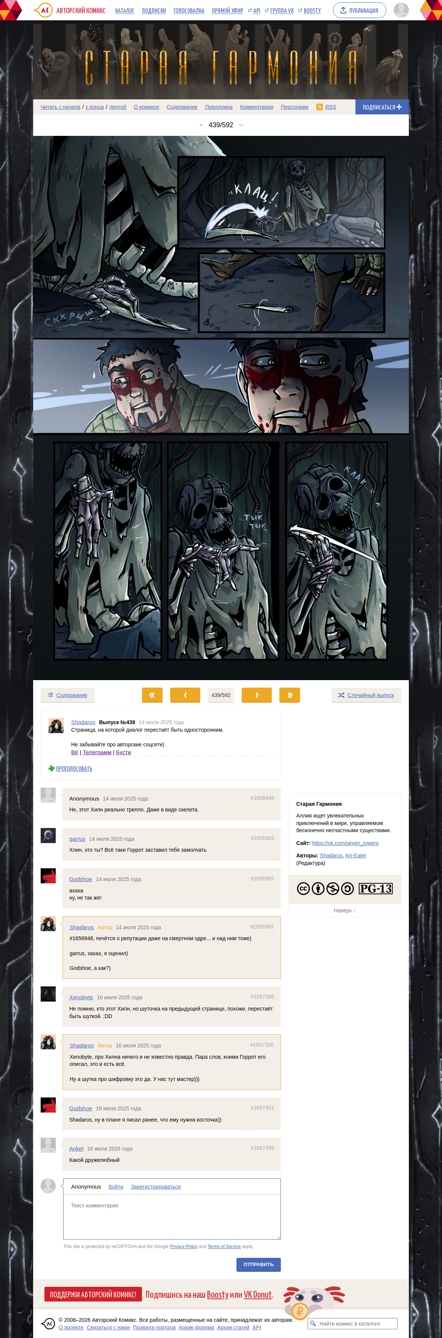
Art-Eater (355, 855)
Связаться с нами (108, 1327)
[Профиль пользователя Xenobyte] (51, 994)
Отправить (259, 1264)
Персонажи (294, 107)
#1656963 (262, 838)
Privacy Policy (184, 1246)
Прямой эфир (227, 10)
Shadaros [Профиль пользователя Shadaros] (83, 722)
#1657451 (262, 1108)
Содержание (182, 107)
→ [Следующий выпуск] (240, 125)
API (256, 10)
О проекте (71, 1327)
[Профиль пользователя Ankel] (51, 1145)
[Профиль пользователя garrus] (51, 835)
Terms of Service (224, 1246)
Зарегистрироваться (155, 1187)
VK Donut (258, 1294)
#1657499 (262, 1148)
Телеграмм (97, 752)
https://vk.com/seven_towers (345, 843)
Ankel (76, 1148)
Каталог (124, 10)
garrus (77, 839)
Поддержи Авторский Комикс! (93, 1294)
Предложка (219, 107)
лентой (118, 107)
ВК (74, 752)
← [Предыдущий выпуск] (201, 125)
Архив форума (196, 1327)
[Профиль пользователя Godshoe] (51, 875)
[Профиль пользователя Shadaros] (56, 733)
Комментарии (256, 107)
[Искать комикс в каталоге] (313, 1323)
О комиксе (146, 107)
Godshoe (80, 879)
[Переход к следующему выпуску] (221, 408)
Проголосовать (74, 768)
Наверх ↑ (345, 910)
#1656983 (262, 927)
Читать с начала (61, 107)
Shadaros (82, 927)
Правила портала (154, 1327)
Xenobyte (81, 997)
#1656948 (262, 798)
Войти (115, 1187)
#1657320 (262, 1045)
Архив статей (233, 1327)
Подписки (154, 10)
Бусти (123, 752)
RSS (330, 107)
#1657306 (262, 997)
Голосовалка (189, 10)
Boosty (312, 10)
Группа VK (282, 10)
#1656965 (262, 878)
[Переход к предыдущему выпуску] (80, 408)
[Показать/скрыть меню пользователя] (400, 10)
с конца (95, 107)
